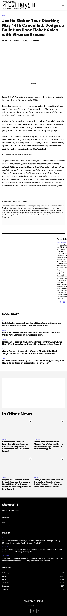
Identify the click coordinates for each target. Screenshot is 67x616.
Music (4, 16)
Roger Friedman (32, 41)
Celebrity (5, 330)
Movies (4, 321)
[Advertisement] (33, 393)
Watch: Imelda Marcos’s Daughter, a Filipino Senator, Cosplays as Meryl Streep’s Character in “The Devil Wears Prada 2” (15, 446)
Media (4, 349)
